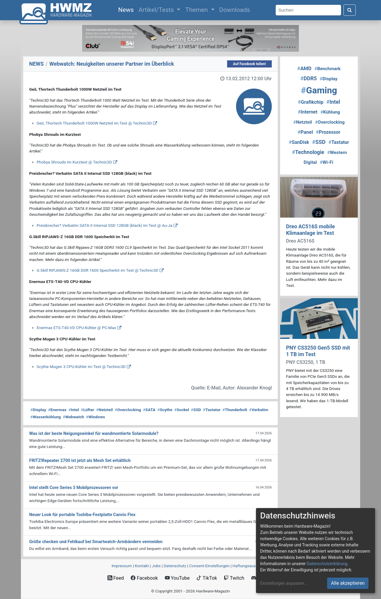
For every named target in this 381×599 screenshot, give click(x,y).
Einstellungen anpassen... (283, 583)
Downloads (234, 9)
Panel (305, 132)
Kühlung (330, 112)
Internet (308, 112)
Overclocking (128, 409)
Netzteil (104, 409)
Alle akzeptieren (348, 583)
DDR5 (308, 78)
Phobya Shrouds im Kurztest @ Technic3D (74, 162)
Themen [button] (197, 9)
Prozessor (328, 132)
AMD (304, 68)
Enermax (57, 409)
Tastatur (212, 409)
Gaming (319, 90)
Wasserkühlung (45, 416)
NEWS (36, 64)
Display (38, 409)
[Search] (308, 10)
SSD (196, 409)
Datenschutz (175, 565)
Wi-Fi (326, 162)
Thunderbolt (235, 409)
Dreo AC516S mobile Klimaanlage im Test (310, 230)
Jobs (156, 565)
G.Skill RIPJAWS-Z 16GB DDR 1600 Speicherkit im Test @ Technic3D (97, 270)
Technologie (308, 152)
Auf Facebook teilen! (249, 64)
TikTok (206, 578)
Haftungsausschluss (250, 565)
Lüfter (87, 409)
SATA (149, 409)
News (127, 9)
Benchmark (328, 68)
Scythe (164, 409)
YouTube (177, 578)
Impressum (122, 565)
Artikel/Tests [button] (156, 9)
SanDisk (299, 142)
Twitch (234, 578)
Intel (73, 409)
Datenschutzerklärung (327, 563)
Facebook (144, 578)
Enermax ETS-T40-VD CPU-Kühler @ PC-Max (76, 327)
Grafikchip (311, 102)
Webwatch (73, 416)
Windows (95, 416)
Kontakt (142, 565)
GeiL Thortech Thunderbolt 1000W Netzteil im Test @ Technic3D (94, 123)
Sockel (181, 409)
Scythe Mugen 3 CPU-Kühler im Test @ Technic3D (81, 366)
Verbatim (258, 409)
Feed (115, 578)
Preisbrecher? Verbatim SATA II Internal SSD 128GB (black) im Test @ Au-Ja (104, 225)
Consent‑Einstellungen (209, 565)
